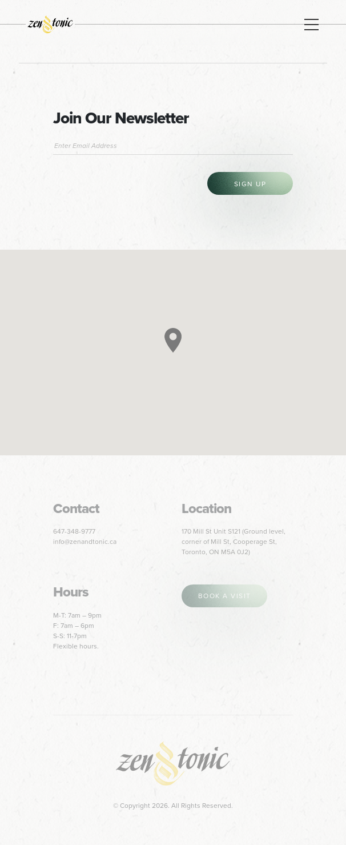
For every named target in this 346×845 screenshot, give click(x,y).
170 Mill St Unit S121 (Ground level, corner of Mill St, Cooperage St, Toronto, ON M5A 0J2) (233, 541)
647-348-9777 (74, 531)
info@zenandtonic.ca (84, 542)
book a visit (224, 596)
